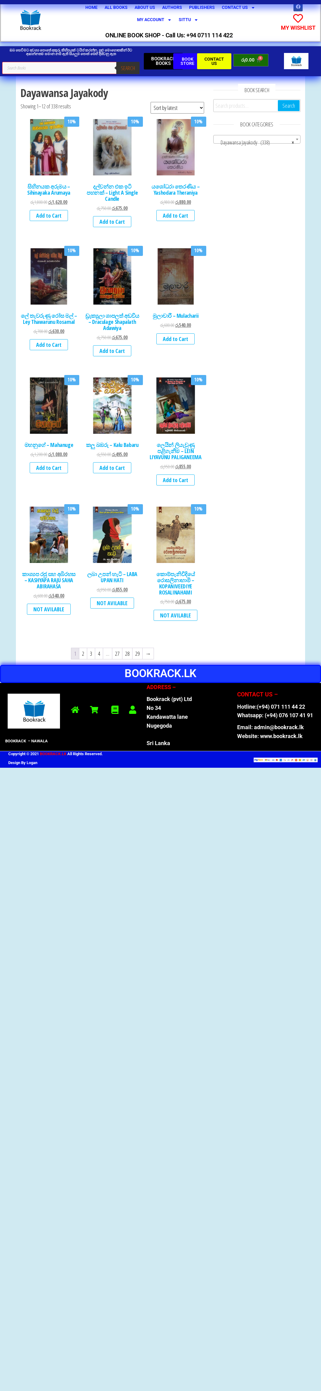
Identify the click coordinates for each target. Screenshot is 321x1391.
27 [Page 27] (117, 653)
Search (128, 67)
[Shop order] (177, 108)
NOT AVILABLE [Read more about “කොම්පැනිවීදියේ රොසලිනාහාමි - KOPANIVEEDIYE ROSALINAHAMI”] (175, 615)
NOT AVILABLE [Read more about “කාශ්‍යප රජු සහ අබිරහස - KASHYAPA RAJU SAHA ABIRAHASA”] (48, 609)
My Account (154, 20)
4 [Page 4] (99, 653)
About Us (145, 7)
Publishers (202, 7)
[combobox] (256, 139)
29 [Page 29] (137, 653)
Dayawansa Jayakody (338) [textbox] (255, 142)
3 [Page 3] (91, 653)
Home (91, 7)
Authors (172, 7)
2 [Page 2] (83, 653)
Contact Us (238, 7)
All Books (116, 7)
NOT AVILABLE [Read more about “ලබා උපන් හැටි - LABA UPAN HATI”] (112, 603)
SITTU (188, 20)
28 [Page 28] (127, 653)
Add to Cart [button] (49, 215)
